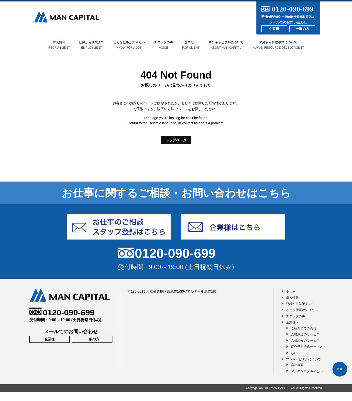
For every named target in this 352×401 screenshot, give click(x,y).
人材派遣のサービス (305, 343)
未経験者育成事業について (293, 47)
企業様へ (199, 49)
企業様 (274, 29)
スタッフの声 (168, 48)
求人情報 (47, 45)
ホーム (291, 300)
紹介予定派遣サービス (307, 356)
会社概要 (297, 374)
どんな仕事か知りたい (128, 48)
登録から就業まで (85, 48)
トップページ (176, 149)
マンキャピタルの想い (307, 380)
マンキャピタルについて (238, 48)
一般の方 (302, 29)
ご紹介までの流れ (303, 337)
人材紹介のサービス (305, 349)
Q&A (294, 362)
